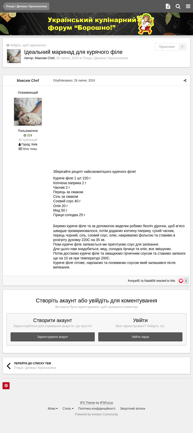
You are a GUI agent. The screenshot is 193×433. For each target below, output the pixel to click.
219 (28, 135)
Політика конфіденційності (97, 408)
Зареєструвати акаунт (52, 337)
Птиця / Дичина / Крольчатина (105, 58)
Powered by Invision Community (96, 414)
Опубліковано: (74, 80)
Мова (53, 408)
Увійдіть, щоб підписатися (28, 45)
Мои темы (28, 149)
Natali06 (150, 281)
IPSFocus (106, 403)
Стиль (68, 408)
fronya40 (134, 281)
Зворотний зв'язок (132, 408)
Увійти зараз (140, 337)
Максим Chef (45, 58)
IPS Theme (87, 403)
